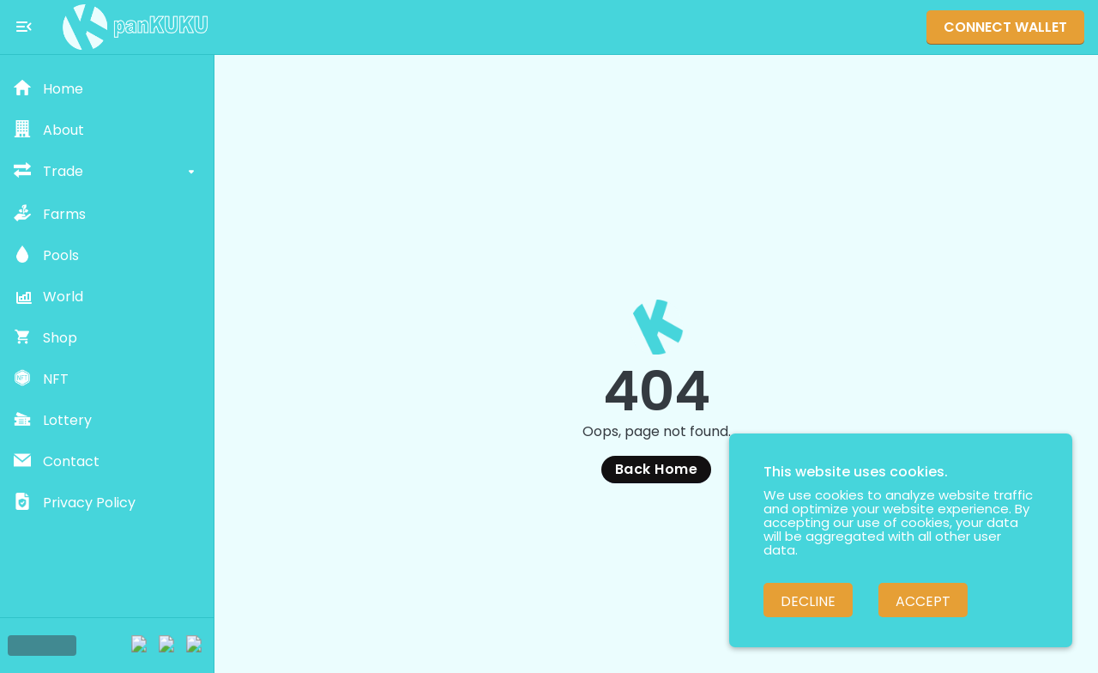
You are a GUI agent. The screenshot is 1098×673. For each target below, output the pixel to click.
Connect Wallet (1005, 27)
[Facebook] (195, 645)
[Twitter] (168, 645)
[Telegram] (140, 645)
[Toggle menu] (24, 26)
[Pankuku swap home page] (135, 27)
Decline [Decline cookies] (808, 601)
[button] (107, 89)
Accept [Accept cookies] (923, 601)
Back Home (656, 469)
